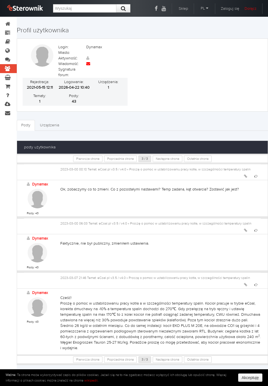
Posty (25, 125)
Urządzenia (49, 125)
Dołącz (251, 8)
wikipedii (91, 380)
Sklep (183, 8)
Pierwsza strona (87, 158)
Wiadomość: (68, 63)
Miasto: (64, 52)
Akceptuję (250, 377)
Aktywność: (68, 58)
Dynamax (40, 184)
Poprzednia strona (120, 158)
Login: (63, 47)
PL (204, 8)
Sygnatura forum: (66, 72)
